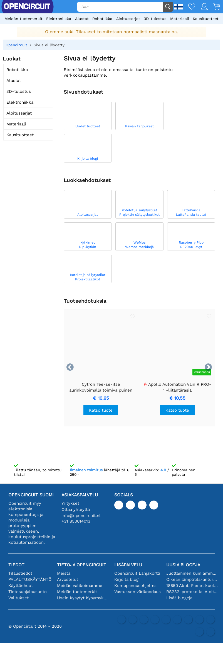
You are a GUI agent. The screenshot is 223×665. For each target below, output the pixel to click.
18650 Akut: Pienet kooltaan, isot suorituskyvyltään (192, 585)
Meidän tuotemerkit (23, 18)
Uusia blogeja (183, 564)
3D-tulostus (155, 18)
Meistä (63, 573)
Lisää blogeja (179, 597)
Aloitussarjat (128, 18)
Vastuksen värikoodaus (137, 591)
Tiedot (16, 564)
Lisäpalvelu (128, 564)
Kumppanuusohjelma (135, 585)
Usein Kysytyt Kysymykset (83, 597)
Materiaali (179, 18)
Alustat (82, 18)
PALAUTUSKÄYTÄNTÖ (29, 579)
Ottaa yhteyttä (75, 509)
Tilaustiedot (20, 573)
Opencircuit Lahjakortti (137, 573)
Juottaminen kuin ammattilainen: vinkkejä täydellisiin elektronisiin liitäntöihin (192, 573)
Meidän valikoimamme (79, 585)
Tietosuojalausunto (27, 591)
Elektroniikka (58, 18)
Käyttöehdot (20, 585)
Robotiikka (102, 18)
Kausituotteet (206, 18)
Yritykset (70, 503)
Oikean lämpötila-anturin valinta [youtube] (192, 579)
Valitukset (18, 597)
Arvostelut (67, 579)
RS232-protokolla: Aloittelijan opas (192, 591)
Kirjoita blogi (127, 579)
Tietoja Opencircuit (81, 564)
